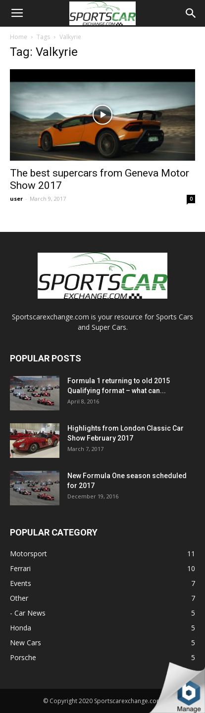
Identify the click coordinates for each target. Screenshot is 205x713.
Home (18, 37)
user (16, 198)
